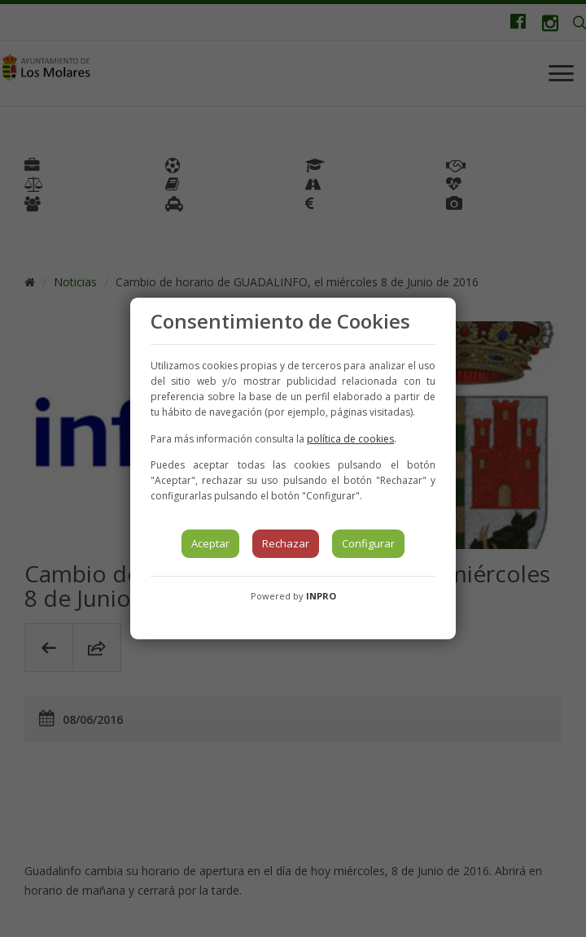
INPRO (321, 596)
